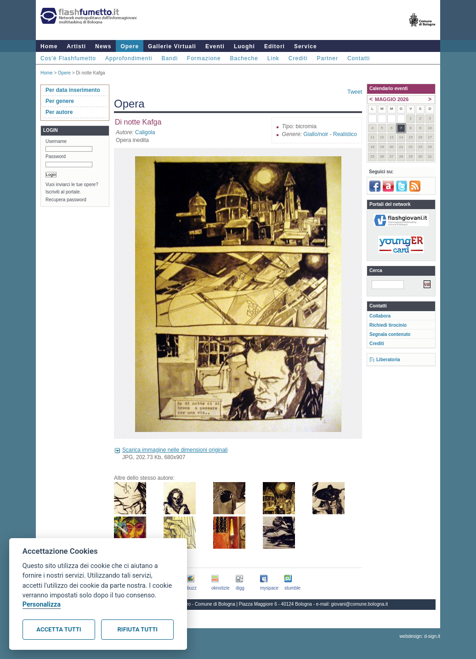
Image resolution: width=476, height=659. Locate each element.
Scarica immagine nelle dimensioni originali (174, 450)
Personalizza (42, 604)
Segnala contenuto (389, 334)
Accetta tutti (58, 629)
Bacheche (244, 58)
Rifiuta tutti (138, 629)
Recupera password (65, 199)
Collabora (380, 315)
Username (56, 141)
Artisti (76, 46)
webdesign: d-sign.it (420, 636)
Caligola (145, 132)
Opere (129, 46)
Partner (327, 58)
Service (305, 46)
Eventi (215, 46)
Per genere (59, 101)
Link (273, 58)
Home (48, 46)
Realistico (345, 134)
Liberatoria (388, 359)
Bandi (169, 58)
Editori (274, 46)
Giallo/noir (315, 134)
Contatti (358, 58)
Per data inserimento (72, 90)
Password (55, 156)
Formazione (204, 58)
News (103, 46)
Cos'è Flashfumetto (68, 58)
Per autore (59, 112)
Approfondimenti (128, 58)
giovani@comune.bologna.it (359, 604)
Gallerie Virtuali (172, 46)
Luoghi (244, 46)
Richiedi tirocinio (388, 325)
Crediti (298, 58)
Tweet (354, 92)
